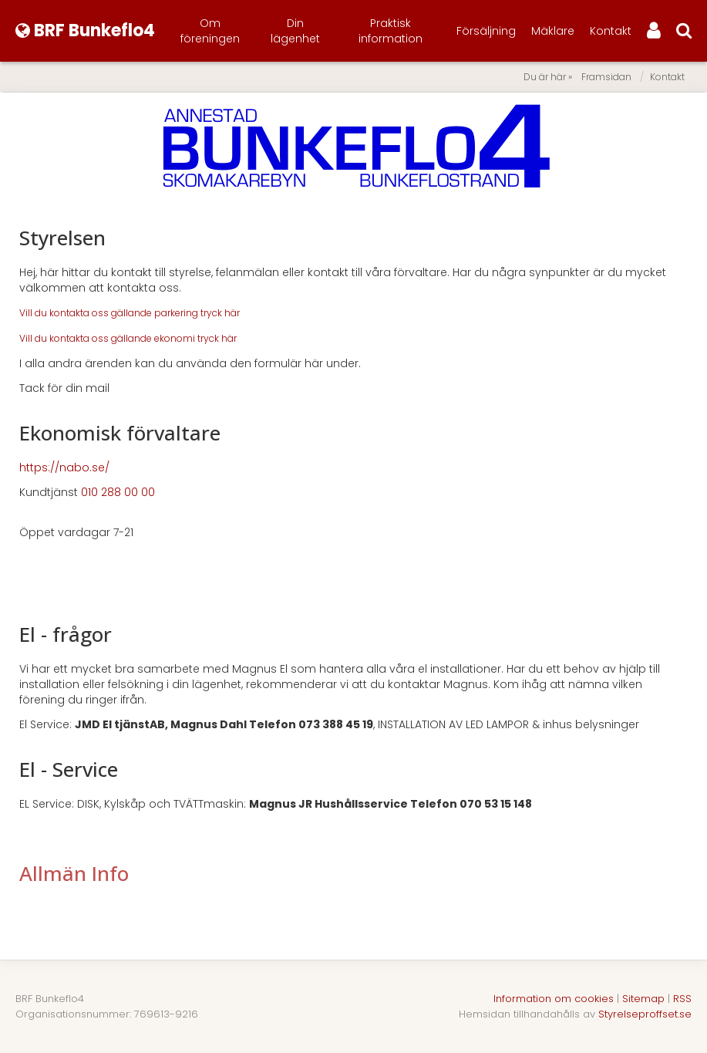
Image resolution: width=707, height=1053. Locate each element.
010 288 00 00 (118, 492)
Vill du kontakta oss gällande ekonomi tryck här (128, 338)
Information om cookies (553, 998)
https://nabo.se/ (64, 467)
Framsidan (606, 76)
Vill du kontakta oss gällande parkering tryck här (129, 312)
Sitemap (643, 998)
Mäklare (552, 31)
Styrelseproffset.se (645, 1014)
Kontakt (610, 31)
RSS (682, 998)
